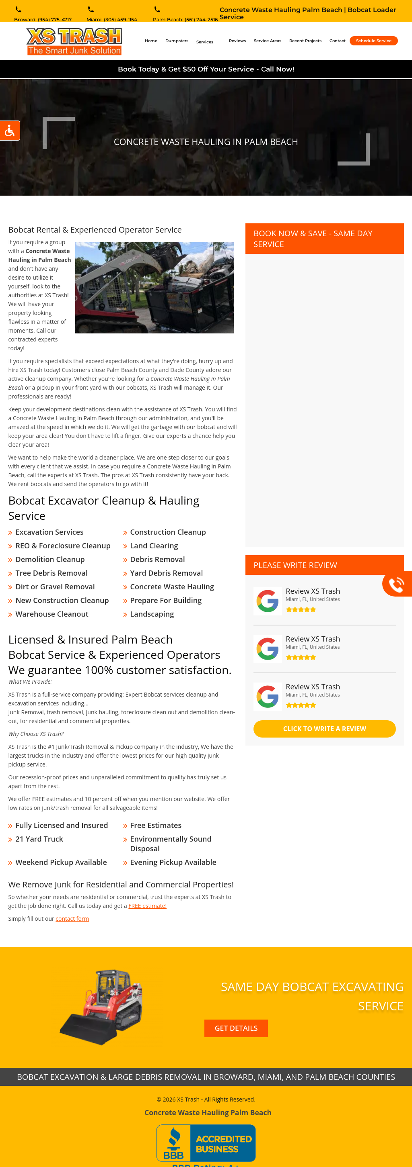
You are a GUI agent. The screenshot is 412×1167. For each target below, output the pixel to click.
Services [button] (205, 42)
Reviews (237, 40)
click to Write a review (325, 729)
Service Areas (267, 40)
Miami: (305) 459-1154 (112, 20)
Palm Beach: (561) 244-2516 (185, 20)
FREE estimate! (147, 888)
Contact (338, 40)
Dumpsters (176, 40)
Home (153, 40)
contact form (72, 901)
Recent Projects (305, 40)
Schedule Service (373, 40)
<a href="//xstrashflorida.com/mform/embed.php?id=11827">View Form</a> (324, 392)
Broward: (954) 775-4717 (43, 20)
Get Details (236, 1011)
